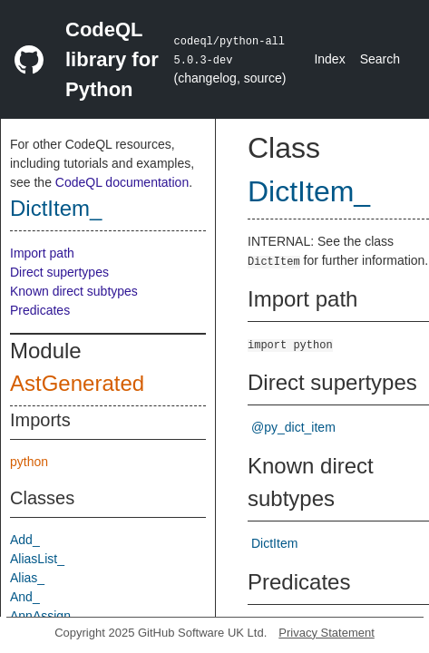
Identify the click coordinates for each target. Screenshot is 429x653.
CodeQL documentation (122, 182)
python (29, 461)
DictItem (274, 543)
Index (329, 59)
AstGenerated (77, 383)
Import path (42, 253)
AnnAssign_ (44, 616)
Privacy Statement (326, 632)
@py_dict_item (293, 427)
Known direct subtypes (74, 291)
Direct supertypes (59, 272)
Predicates (40, 310)
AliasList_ (37, 558)
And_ (25, 597)
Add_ (25, 539)
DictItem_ (56, 208)
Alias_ (27, 577)
